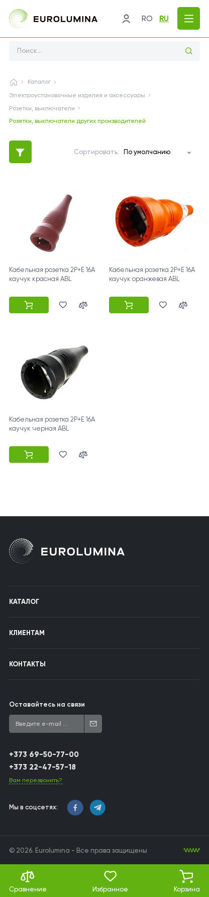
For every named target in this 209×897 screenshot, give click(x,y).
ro (147, 18)
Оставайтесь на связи (47, 704)
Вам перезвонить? (35, 780)
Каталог (39, 81)
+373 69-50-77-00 (44, 754)
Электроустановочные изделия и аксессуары (77, 95)
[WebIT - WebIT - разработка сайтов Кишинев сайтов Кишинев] (191, 850)
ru (164, 18)
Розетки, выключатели (42, 108)
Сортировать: (96, 152)
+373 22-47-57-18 (42, 767)
